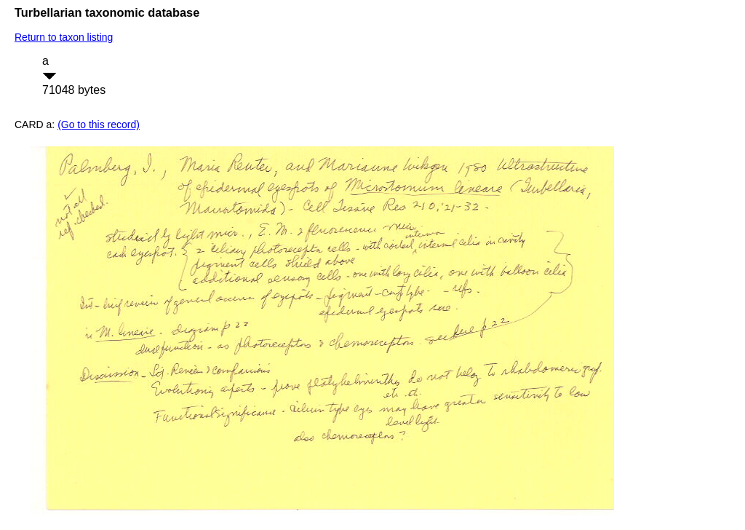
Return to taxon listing (64, 37)
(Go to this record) (98, 124)
